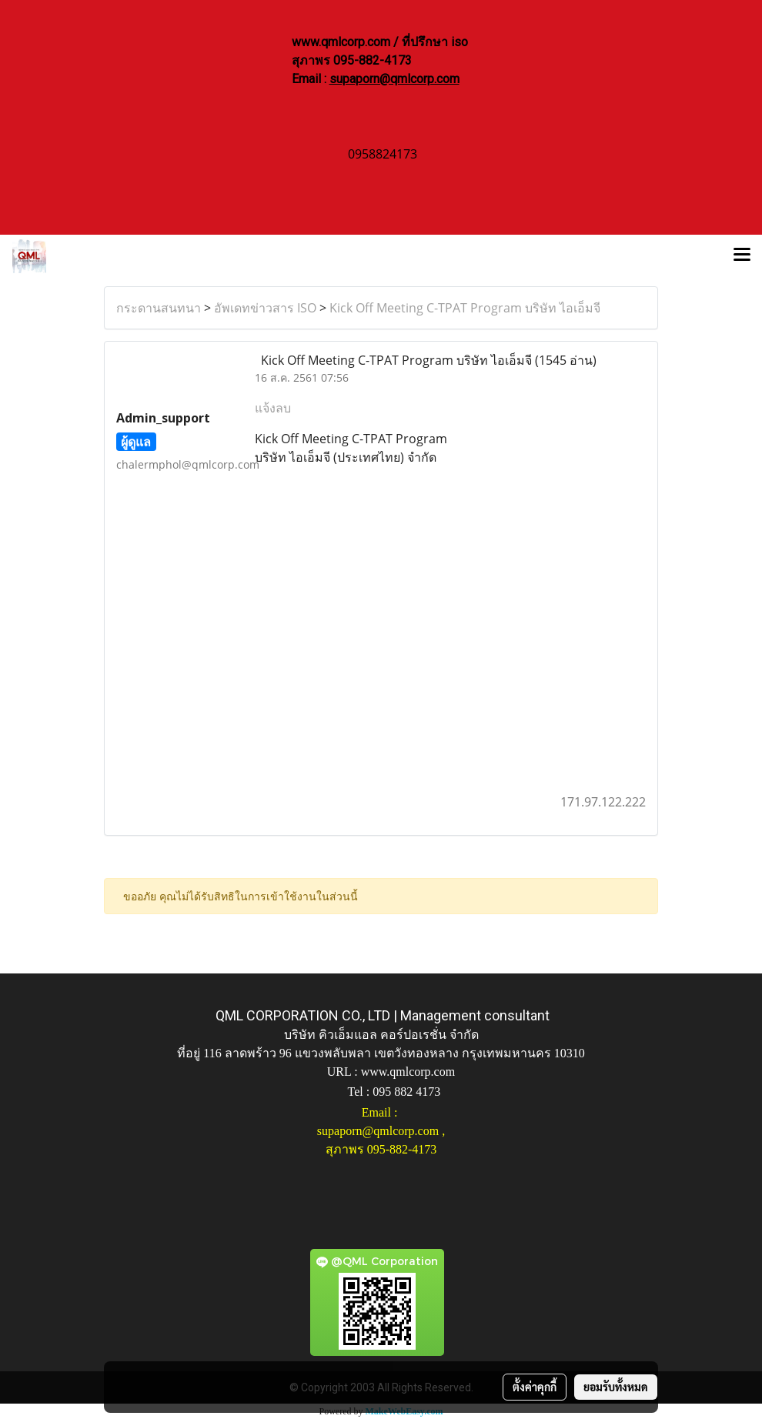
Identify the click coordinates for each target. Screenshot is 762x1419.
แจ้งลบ (273, 407)
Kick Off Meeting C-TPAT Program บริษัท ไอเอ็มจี (464, 307)
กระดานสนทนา (158, 307)
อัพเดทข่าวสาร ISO (265, 307)
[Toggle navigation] (742, 256)
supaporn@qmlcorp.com (394, 79)
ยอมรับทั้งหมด (615, 1387)
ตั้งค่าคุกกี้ (534, 1387)
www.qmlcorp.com (408, 1071)
